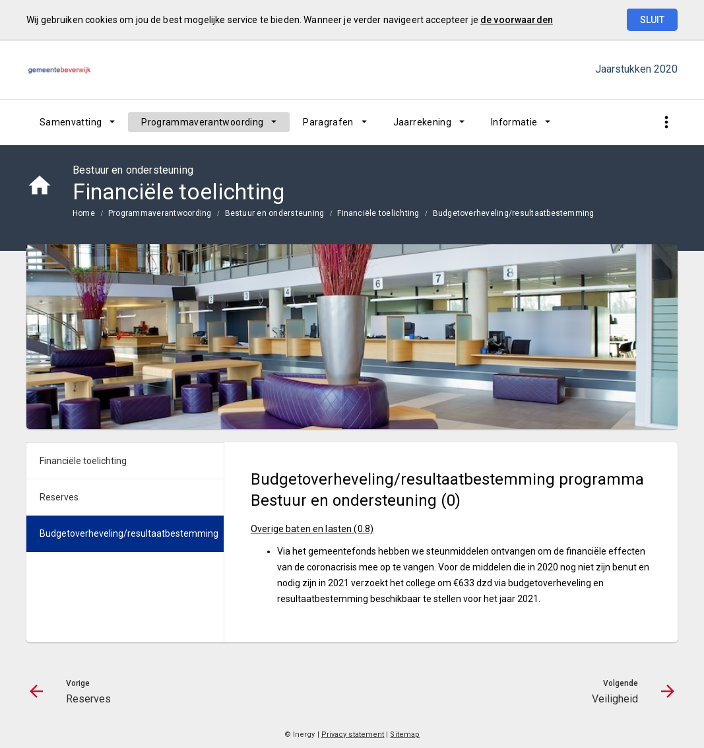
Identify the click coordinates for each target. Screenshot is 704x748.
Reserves (59, 497)
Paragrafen (328, 122)
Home (84, 213)
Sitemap (405, 734)
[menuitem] (77, 122)
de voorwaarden (516, 20)
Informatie (514, 122)
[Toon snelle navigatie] (666, 122)
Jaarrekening (422, 122)
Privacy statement (353, 734)
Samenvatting (71, 122)
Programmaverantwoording (202, 122)
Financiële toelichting (378, 213)
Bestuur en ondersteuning (275, 213)
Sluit (652, 20)
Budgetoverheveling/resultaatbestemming (513, 213)
